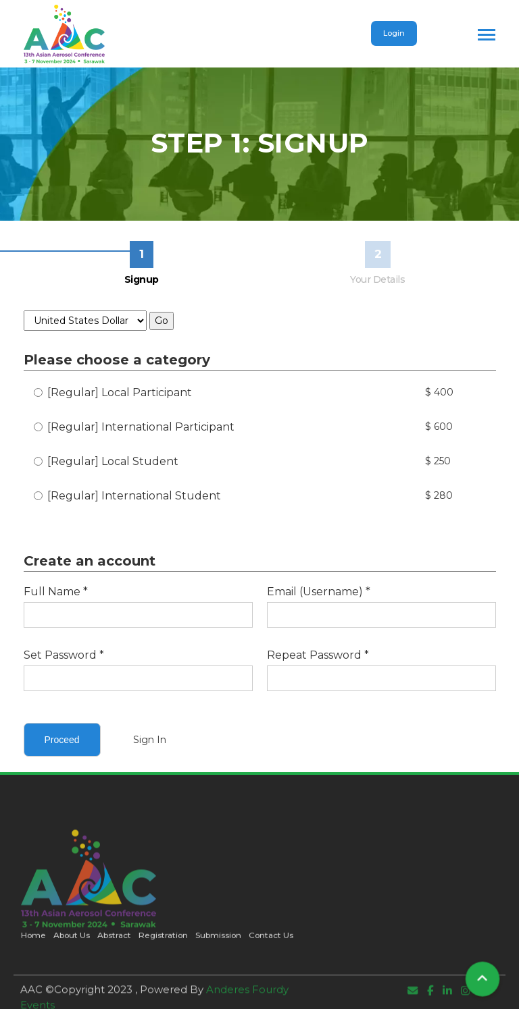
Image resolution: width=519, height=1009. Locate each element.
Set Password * (64, 655)
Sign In (149, 740)
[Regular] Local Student (106, 461)
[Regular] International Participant (134, 426)
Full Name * (56, 591)
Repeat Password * (318, 655)
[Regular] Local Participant (113, 392)
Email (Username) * (318, 591)
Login (394, 33)
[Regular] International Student (127, 495)
